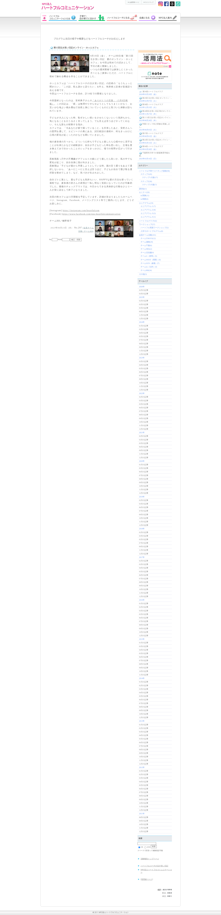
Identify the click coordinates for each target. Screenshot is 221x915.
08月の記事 (143, 311)
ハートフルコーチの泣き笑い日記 (154, 866)
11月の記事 (143, 315)
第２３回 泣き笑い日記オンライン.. (155, 117)
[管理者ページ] (147, 879)
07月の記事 (143, 340)
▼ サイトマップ (148, 2)
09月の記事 (143, 347)
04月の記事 (143, 333)
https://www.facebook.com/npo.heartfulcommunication (91, 214)
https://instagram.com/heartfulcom (81, 210)
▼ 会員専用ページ (133, 2)
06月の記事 (143, 372)
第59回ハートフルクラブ (151, 91)
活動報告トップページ (150, 859)
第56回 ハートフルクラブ (151, 146)
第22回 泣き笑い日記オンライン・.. (155, 140)
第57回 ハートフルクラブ (151, 133)
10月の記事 (143, 383)
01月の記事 (143, 326)
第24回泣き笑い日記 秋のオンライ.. (155, 111)
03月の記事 (143, 294)
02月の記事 (143, 290)
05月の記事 (143, 308)
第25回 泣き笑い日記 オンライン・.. (155, 98)
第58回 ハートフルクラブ (151, 104)
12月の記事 (143, 318)
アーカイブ (143, 281)
